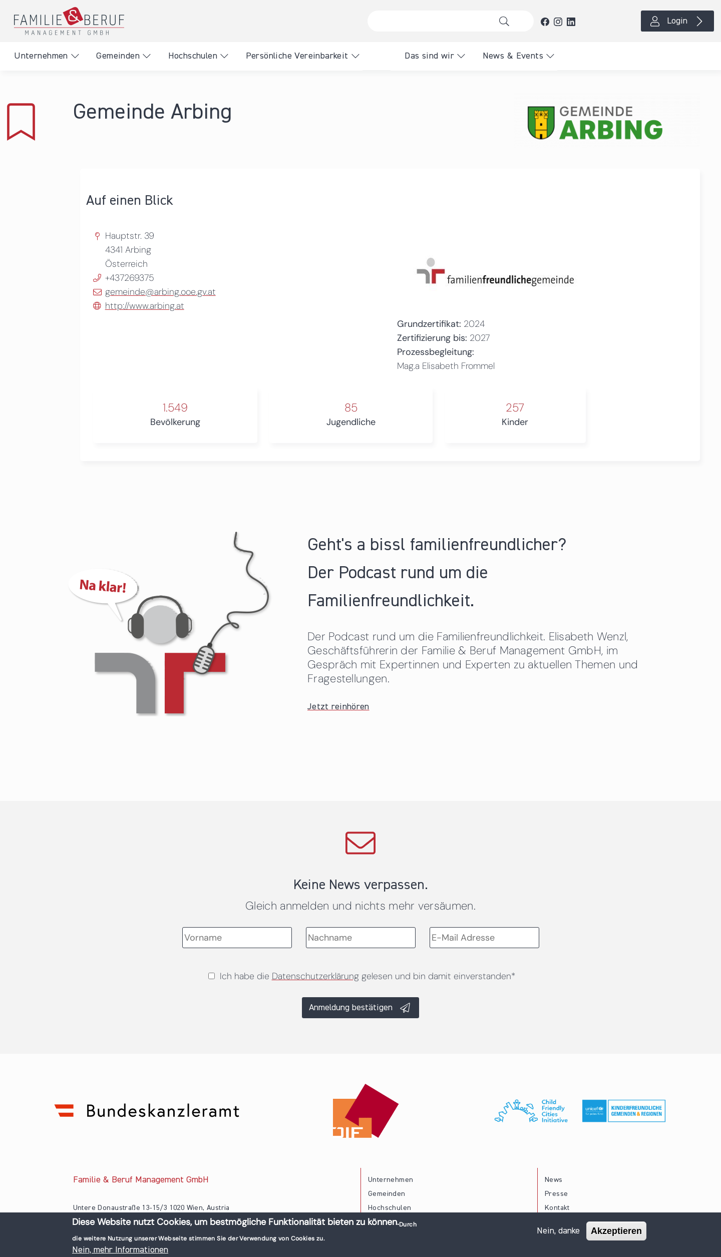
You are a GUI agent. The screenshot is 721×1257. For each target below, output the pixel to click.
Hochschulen (192, 56)
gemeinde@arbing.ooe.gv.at (160, 292)
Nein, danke (558, 1232)
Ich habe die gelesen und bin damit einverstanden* (367, 976)
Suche (507, 21)
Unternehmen (41, 56)
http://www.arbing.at (144, 306)
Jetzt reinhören (338, 706)
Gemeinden (118, 56)
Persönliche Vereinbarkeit (297, 56)
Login (677, 21)
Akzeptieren (616, 1232)
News (554, 1179)
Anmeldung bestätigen (351, 1007)
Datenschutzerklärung (315, 976)
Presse (556, 1193)
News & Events (513, 56)
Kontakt (557, 1207)
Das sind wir (429, 56)
